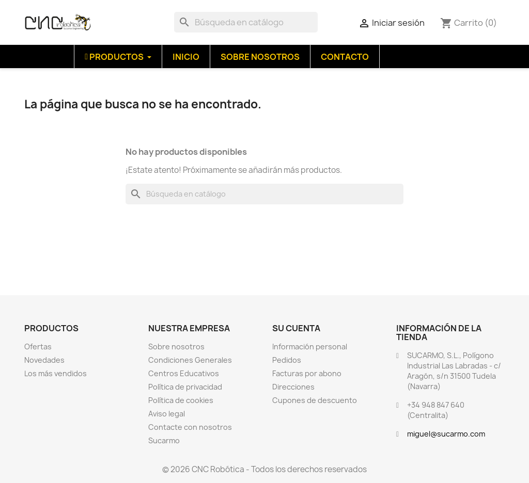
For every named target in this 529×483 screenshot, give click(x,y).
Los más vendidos (55, 373)
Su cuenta (296, 328)
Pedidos (286, 360)
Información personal (309, 346)
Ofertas (38, 346)
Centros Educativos (183, 373)
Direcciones (293, 387)
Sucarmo (164, 440)
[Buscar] (246, 22)
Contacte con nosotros (190, 427)
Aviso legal (166, 413)
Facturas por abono (306, 373)
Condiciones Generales (190, 360)
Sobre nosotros (176, 346)
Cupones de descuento (314, 400)
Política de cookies (180, 400)
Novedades (44, 360)
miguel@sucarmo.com (446, 434)
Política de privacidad (185, 387)
